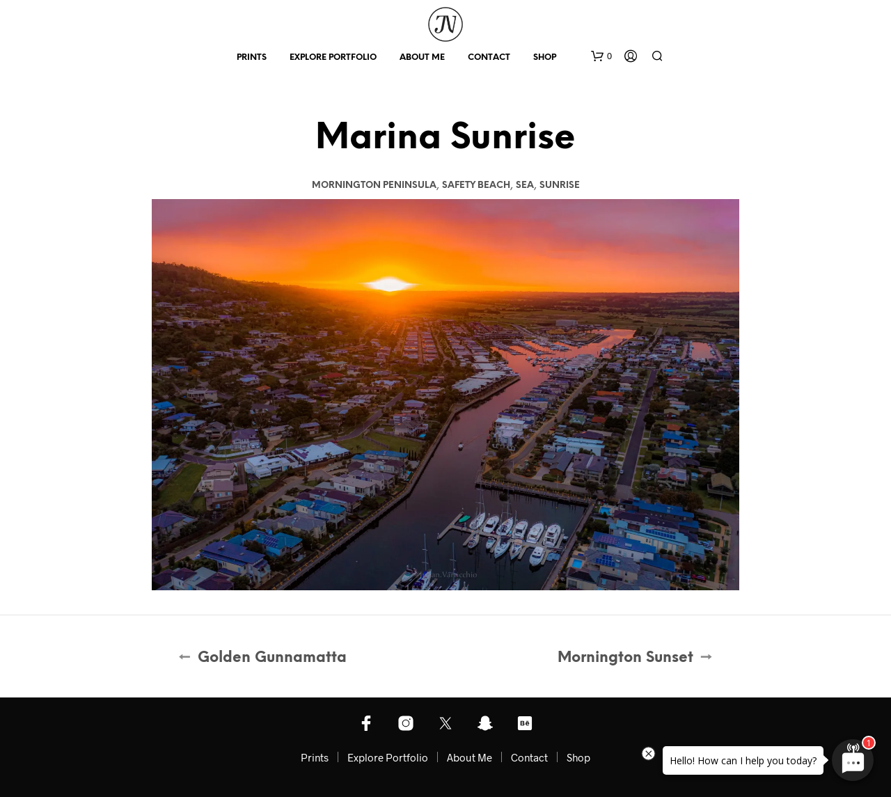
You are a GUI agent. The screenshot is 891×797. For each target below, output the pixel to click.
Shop (544, 57)
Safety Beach (476, 185)
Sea (525, 185)
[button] (601, 56)
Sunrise (559, 185)
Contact (489, 57)
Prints (252, 57)
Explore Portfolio (333, 57)
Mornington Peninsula (374, 185)
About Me (422, 57)
